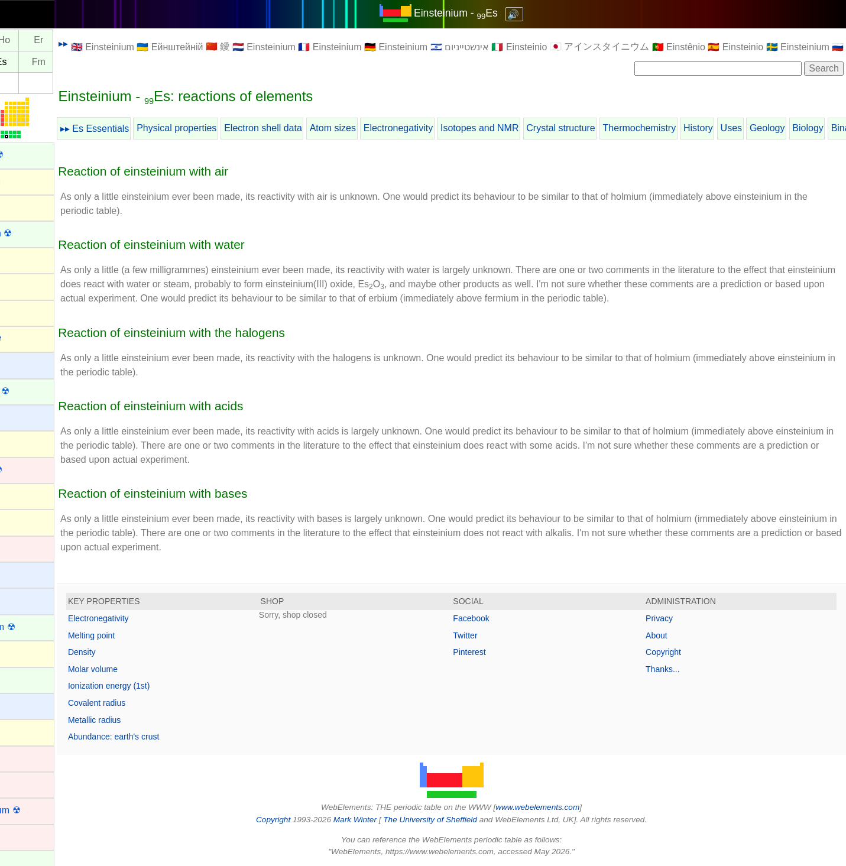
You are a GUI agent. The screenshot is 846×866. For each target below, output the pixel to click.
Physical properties (228, 128)
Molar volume (145, 669)
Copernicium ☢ (40, 810)
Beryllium (27, 416)
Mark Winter (381, 819)
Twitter (491, 635)
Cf (21, 62)
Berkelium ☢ (34, 391)
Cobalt (21, 784)
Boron (21, 495)
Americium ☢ (36, 233)
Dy (22, 40)
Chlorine (26, 731)
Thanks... (676, 669)
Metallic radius (146, 720)
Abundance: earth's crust (165, 736)
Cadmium (28, 548)
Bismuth (25, 442)
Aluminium (30, 181)
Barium (23, 364)
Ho (56, 40)
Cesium (24, 705)
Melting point (143, 635)
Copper (23, 836)
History (750, 128)
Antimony (28, 259)
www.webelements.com (563, 807)
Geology (819, 128)
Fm (91, 62)
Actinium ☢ (32, 155)
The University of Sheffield (457, 819)
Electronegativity (450, 128)
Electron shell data (315, 128)
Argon (21, 285)
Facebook (497, 618)
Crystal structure (612, 128)
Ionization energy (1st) (161, 685)
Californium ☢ (37, 627)
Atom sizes (385, 128)
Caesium (27, 574)
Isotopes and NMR (531, 128)
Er (90, 40)
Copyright (676, 652)
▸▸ (115, 43)
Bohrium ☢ (31, 470)
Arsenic (24, 311)
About (669, 635)
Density (134, 652)
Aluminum (29, 207)
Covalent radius (148, 703)
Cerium (23, 679)
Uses (783, 128)
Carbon (23, 652)
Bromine (26, 521)
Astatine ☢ (30, 338)
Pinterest (495, 652)
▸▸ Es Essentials (146, 129)
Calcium (25, 600)
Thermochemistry (691, 128)
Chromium (30, 758)
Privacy (672, 618)
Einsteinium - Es (482, 13)
